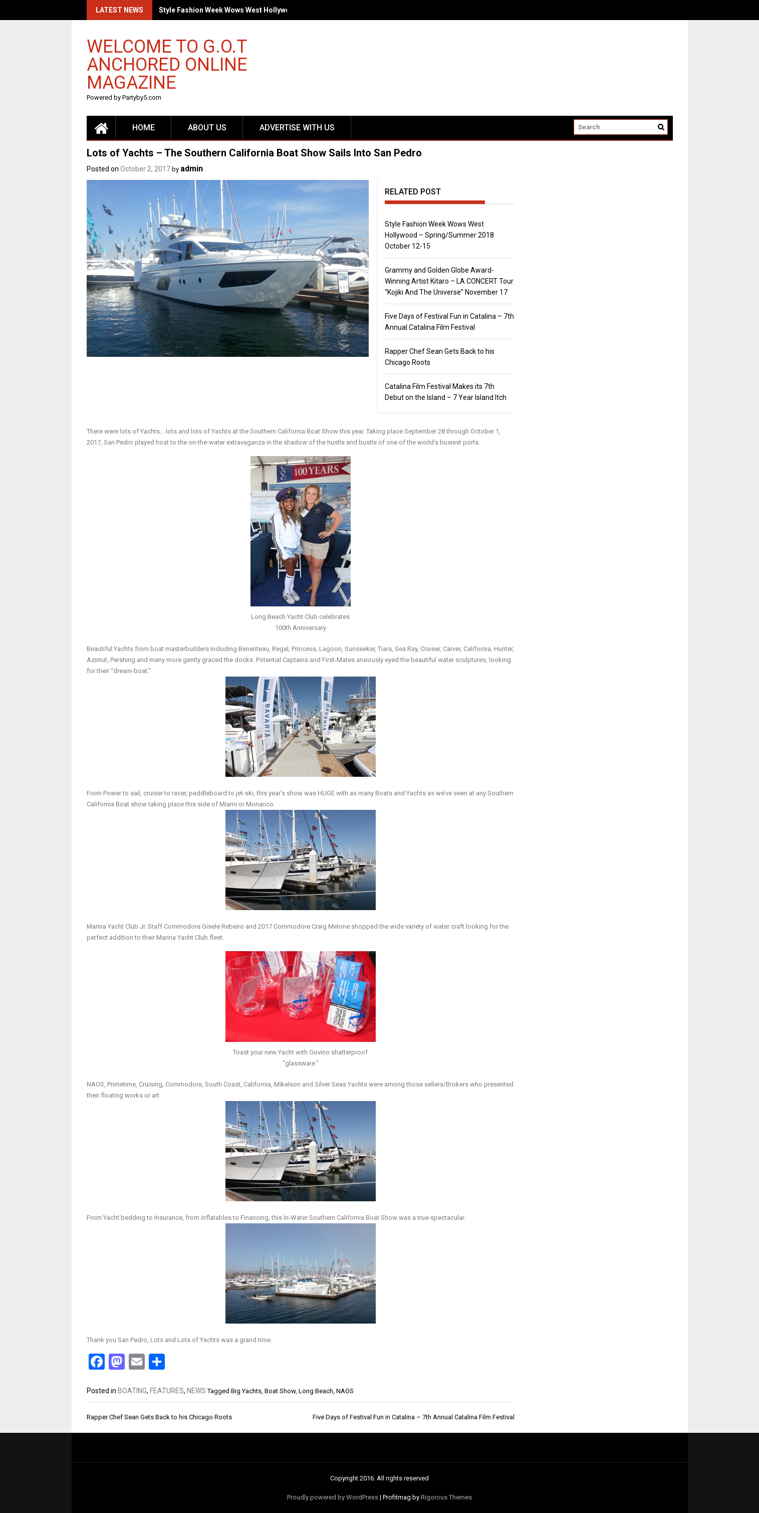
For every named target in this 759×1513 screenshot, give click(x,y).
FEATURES (167, 1391)
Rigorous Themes (446, 1497)
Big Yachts (246, 1391)
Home (143, 127)
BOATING (132, 1391)
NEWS (196, 1391)
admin (191, 168)
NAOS (345, 1391)
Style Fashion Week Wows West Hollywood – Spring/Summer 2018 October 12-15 (439, 235)
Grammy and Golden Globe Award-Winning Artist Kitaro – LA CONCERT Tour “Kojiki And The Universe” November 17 (449, 281)
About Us (207, 127)
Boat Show (280, 1391)
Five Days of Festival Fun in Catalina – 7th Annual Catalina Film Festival (414, 1417)
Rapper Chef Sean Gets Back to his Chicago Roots (159, 1417)
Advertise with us (297, 127)
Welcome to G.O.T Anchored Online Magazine (167, 64)
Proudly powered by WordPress (332, 1497)
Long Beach (316, 1391)
